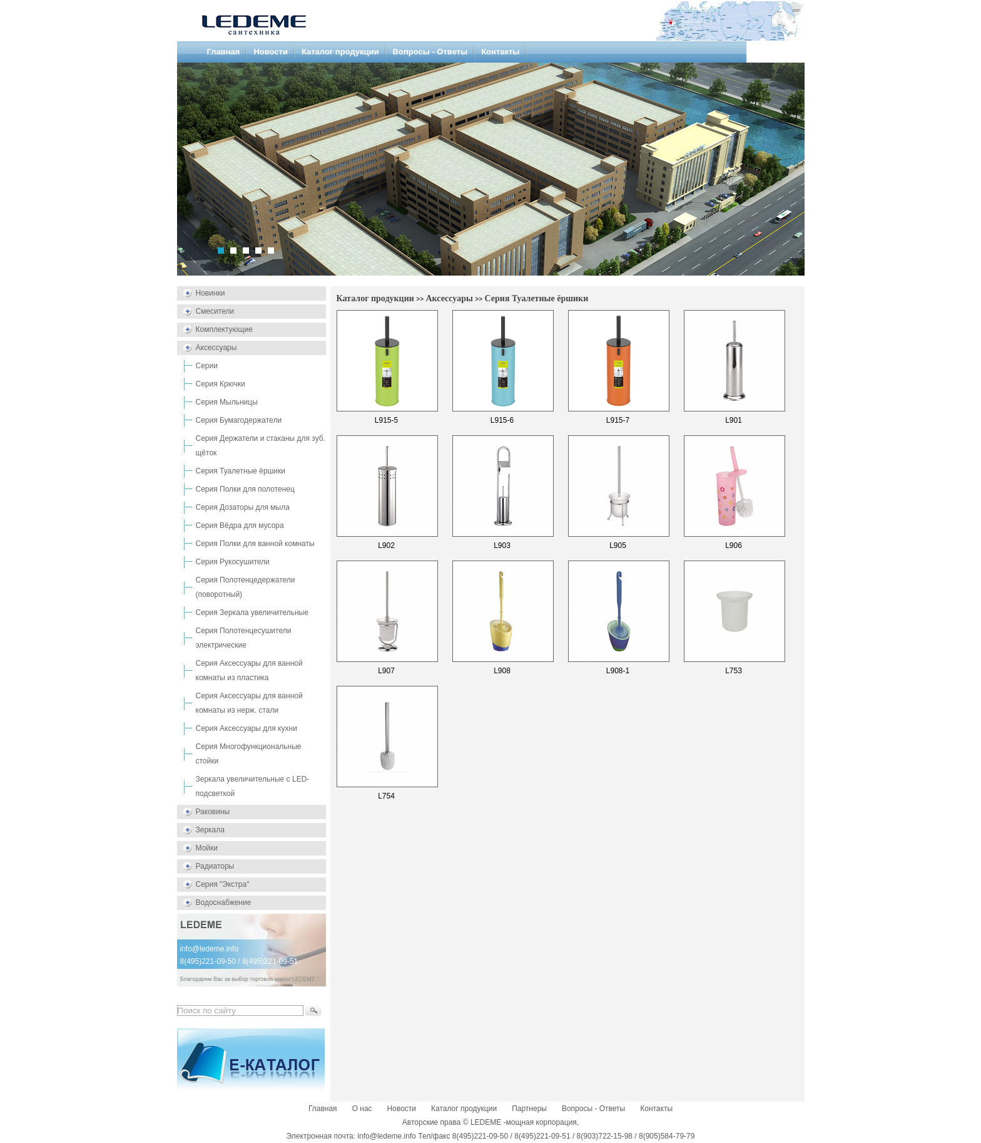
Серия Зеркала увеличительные (252, 612)
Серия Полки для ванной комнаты (255, 543)
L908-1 (617, 670)
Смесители (215, 311)
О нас (362, 1108)
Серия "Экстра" (223, 884)
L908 (502, 670)
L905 (617, 545)
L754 (386, 796)
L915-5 (386, 420)
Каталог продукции (340, 51)
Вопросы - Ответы (430, 51)
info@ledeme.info (209, 948)
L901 (733, 420)
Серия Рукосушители (233, 561)
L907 (386, 670)
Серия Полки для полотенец (245, 489)
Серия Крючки (220, 384)
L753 (733, 670)
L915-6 (502, 420)
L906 (733, 545)
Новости (270, 51)
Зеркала (210, 829)
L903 (502, 545)
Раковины (213, 811)
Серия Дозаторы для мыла (243, 507)
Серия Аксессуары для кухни (246, 728)
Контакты (500, 51)
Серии (207, 365)
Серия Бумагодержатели (239, 420)
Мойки (207, 848)
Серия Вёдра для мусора (240, 525)
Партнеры (529, 1108)
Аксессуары (216, 347)
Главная (223, 51)
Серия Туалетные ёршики (240, 471)
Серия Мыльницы (227, 402)
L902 (386, 545)
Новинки (210, 293)
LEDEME (485, 1122)
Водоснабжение (224, 902)
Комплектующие (224, 329)
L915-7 (617, 420)
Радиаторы (215, 866)
